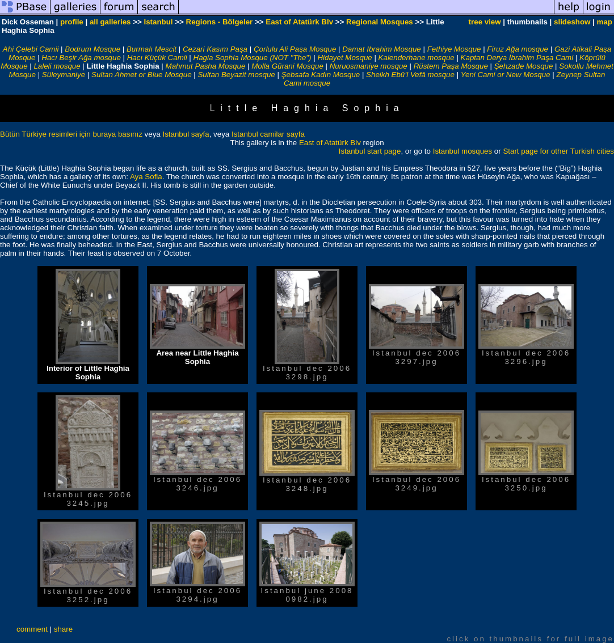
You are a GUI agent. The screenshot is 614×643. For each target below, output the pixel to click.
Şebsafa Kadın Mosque (320, 74)
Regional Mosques (379, 22)
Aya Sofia (146, 176)
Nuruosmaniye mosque (368, 66)
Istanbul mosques (462, 151)
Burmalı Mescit (151, 49)
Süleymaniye (63, 74)
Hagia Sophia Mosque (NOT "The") (253, 57)
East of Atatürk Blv (299, 22)
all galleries (110, 22)
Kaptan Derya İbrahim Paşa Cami (517, 57)
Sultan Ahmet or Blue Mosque (141, 74)
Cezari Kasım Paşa (215, 49)
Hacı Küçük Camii (157, 57)
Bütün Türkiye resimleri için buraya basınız (71, 134)
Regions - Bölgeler (219, 22)
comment (32, 629)
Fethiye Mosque (454, 49)
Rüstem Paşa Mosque (451, 66)
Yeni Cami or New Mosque (505, 74)
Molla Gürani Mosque (287, 66)
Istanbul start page (370, 151)
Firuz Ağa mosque (517, 49)
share (63, 629)
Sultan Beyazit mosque (236, 74)
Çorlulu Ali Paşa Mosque (295, 49)
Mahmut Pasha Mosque (206, 66)
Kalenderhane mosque (417, 57)
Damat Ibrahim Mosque (381, 49)
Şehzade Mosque (523, 66)
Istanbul (158, 22)
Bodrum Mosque (92, 49)
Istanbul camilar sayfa (268, 134)
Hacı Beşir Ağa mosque (81, 57)
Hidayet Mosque (344, 57)
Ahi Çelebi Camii (31, 49)
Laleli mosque (56, 66)
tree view (485, 22)
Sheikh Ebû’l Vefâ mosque (410, 74)
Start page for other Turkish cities (558, 151)
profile (71, 22)
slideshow (572, 22)
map (604, 22)
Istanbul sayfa (185, 134)
